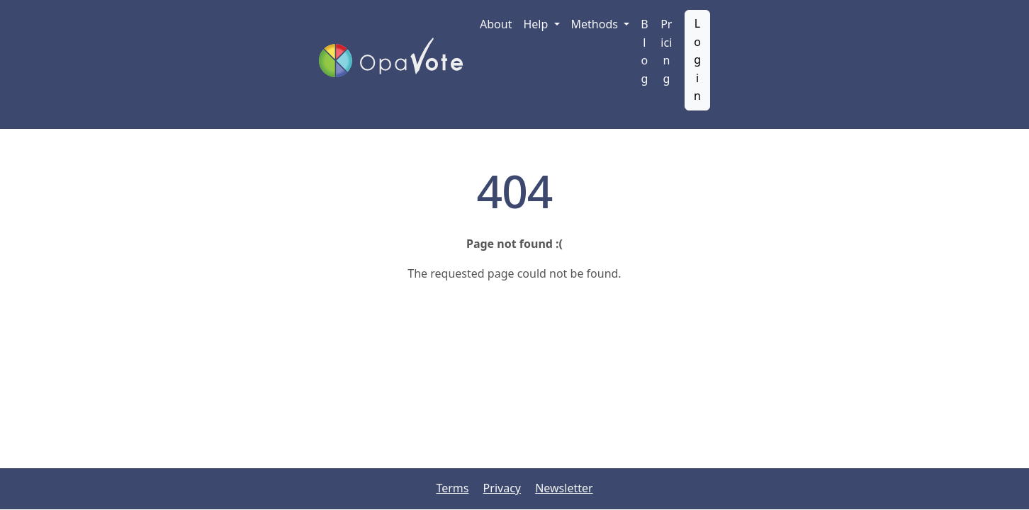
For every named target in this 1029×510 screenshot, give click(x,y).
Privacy (502, 488)
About (496, 24)
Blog (644, 51)
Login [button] (697, 59)
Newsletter (563, 488)
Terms (452, 488)
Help (537, 24)
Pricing (666, 51)
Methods (596, 24)
